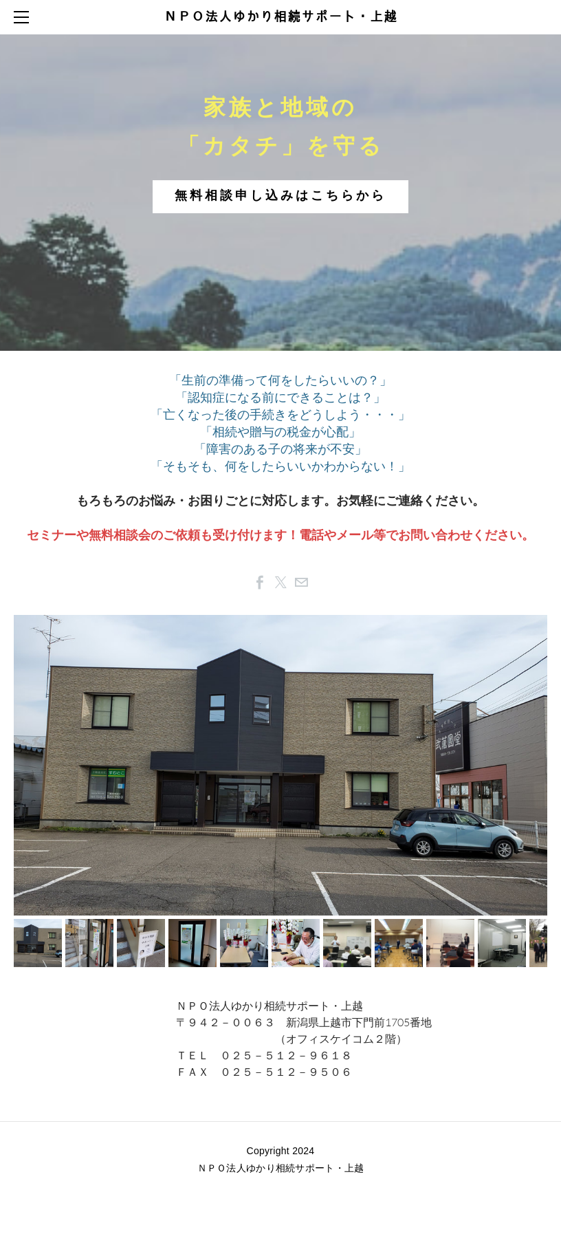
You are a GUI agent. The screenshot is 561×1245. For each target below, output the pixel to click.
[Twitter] (280, 582)
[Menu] (24, 17)
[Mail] (301, 582)
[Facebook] (260, 582)
